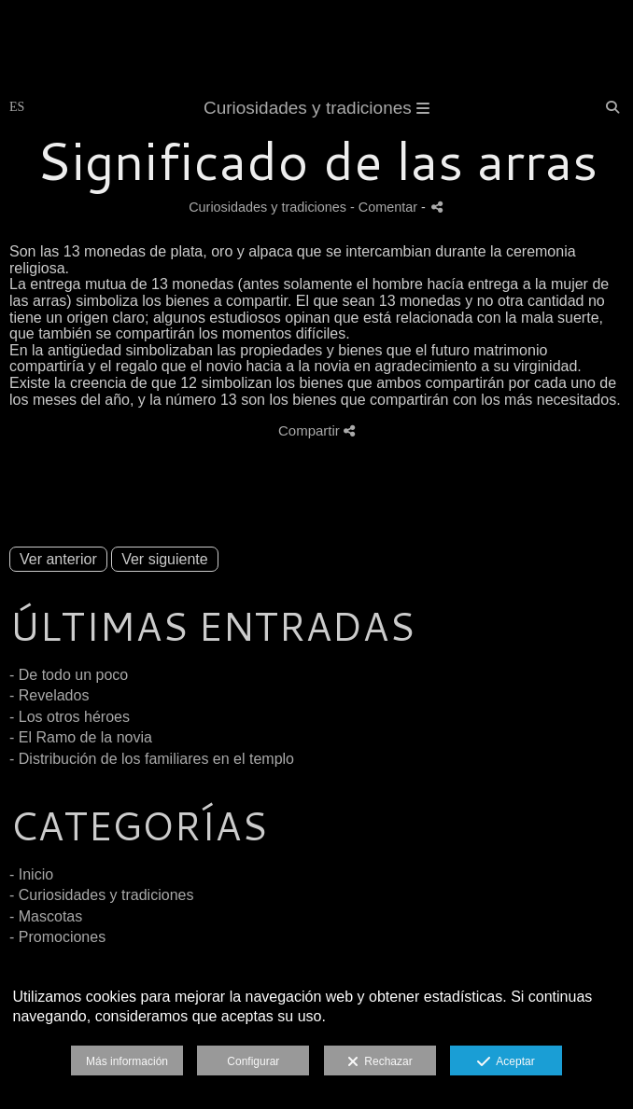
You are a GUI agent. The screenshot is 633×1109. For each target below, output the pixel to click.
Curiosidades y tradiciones (316, 108)
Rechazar (380, 1062)
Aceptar (505, 1062)
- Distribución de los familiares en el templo (151, 759)
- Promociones (57, 937)
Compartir (316, 430)
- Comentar (385, 207)
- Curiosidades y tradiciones (101, 895)
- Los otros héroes (69, 717)
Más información (127, 1061)
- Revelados (49, 695)
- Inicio (31, 874)
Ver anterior (58, 559)
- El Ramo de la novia (80, 737)
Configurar (253, 1061)
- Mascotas (45, 916)
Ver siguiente (164, 559)
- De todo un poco (68, 675)
